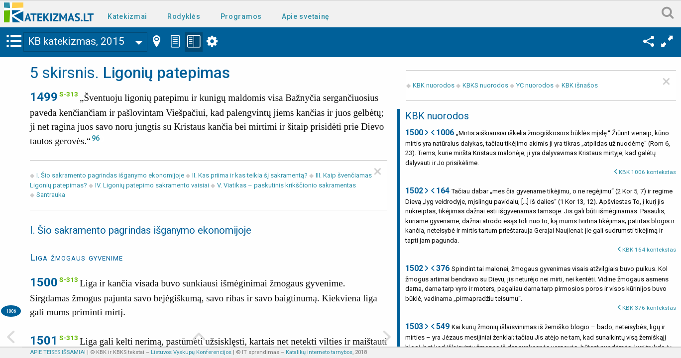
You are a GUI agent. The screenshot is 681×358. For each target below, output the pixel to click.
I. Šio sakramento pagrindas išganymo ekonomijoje (111, 175)
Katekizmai (127, 16)
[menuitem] (129, 15)
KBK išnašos (580, 85)
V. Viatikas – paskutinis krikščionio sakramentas (286, 185)
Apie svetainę (306, 16)
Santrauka (50, 194)
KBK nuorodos (433, 85)
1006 (11, 311)
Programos (241, 16)
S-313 (68, 94)
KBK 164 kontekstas (649, 249)
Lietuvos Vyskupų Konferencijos (191, 352)
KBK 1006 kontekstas (647, 172)
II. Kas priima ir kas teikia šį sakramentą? (250, 175)
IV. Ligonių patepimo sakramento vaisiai (152, 185)
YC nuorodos (535, 85)
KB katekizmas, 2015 (76, 41)
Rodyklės (184, 16)
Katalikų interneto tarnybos (319, 352)
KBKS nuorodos (485, 85)
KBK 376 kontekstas (649, 307)
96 (96, 138)
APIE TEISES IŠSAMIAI (58, 352)
